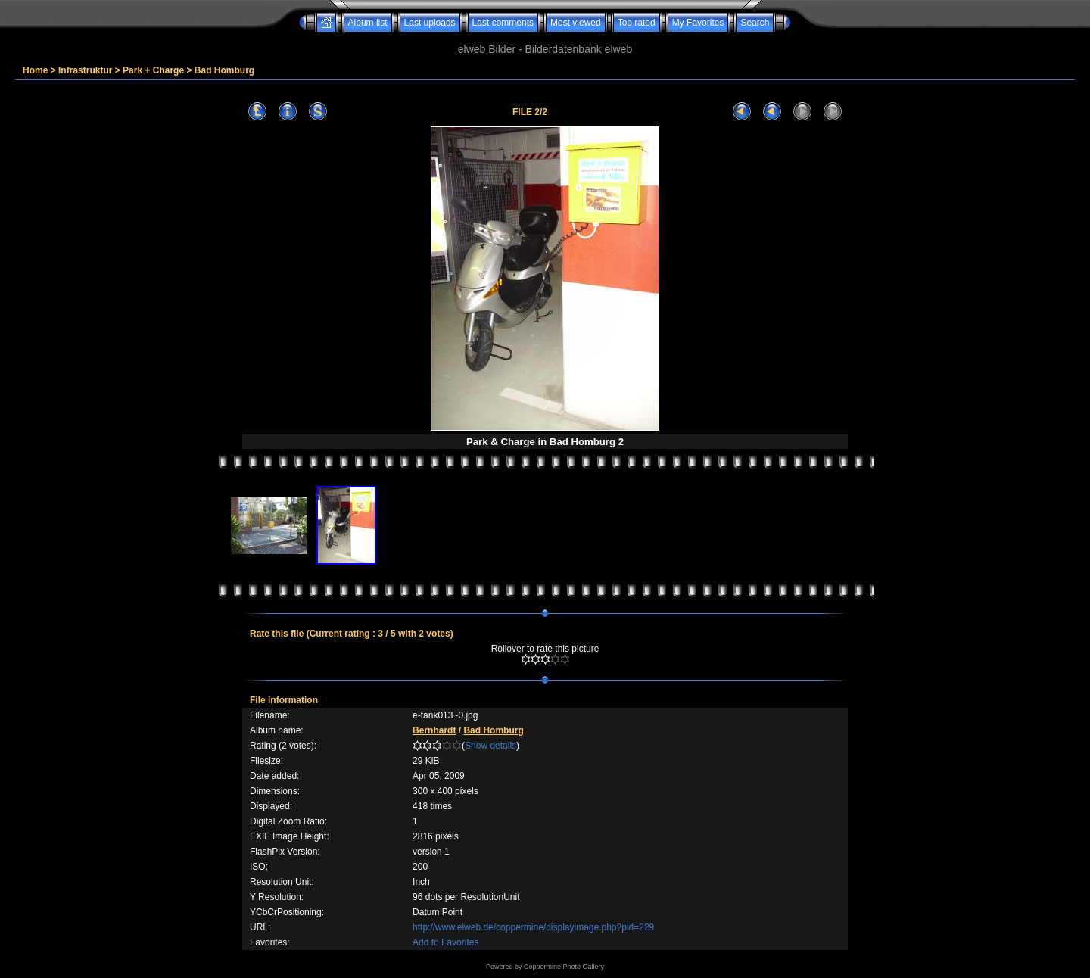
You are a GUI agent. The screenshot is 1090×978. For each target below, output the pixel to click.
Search (754, 22)
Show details (490, 745)
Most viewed (575, 22)
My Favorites (698, 22)
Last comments (503, 22)
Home (35, 70)
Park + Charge (153, 70)
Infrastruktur (85, 70)
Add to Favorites (445, 942)
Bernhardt (434, 730)
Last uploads (430, 22)
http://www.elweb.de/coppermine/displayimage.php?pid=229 (533, 927)
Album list (368, 22)
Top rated (637, 22)
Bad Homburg (224, 70)
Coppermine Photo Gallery (564, 966)
